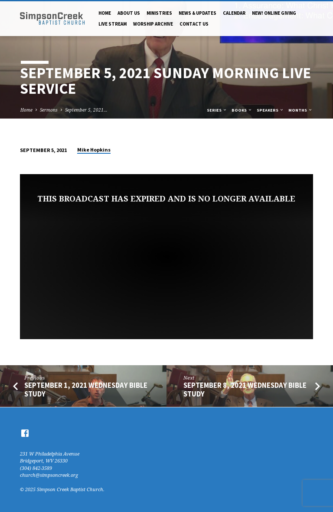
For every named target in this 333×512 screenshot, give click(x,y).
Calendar (234, 13)
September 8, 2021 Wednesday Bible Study (245, 389)
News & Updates (197, 13)
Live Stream (112, 24)
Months (300, 110)
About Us (129, 13)
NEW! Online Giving (274, 13)
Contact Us (194, 24)
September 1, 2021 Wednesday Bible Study (85, 389)
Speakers (270, 110)
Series (217, 110)
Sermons (49, 110)
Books (242, 110)
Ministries (159, 13)
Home (104, 13)
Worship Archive (153, 24)
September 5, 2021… (86, 110)
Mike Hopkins (94, 149)
